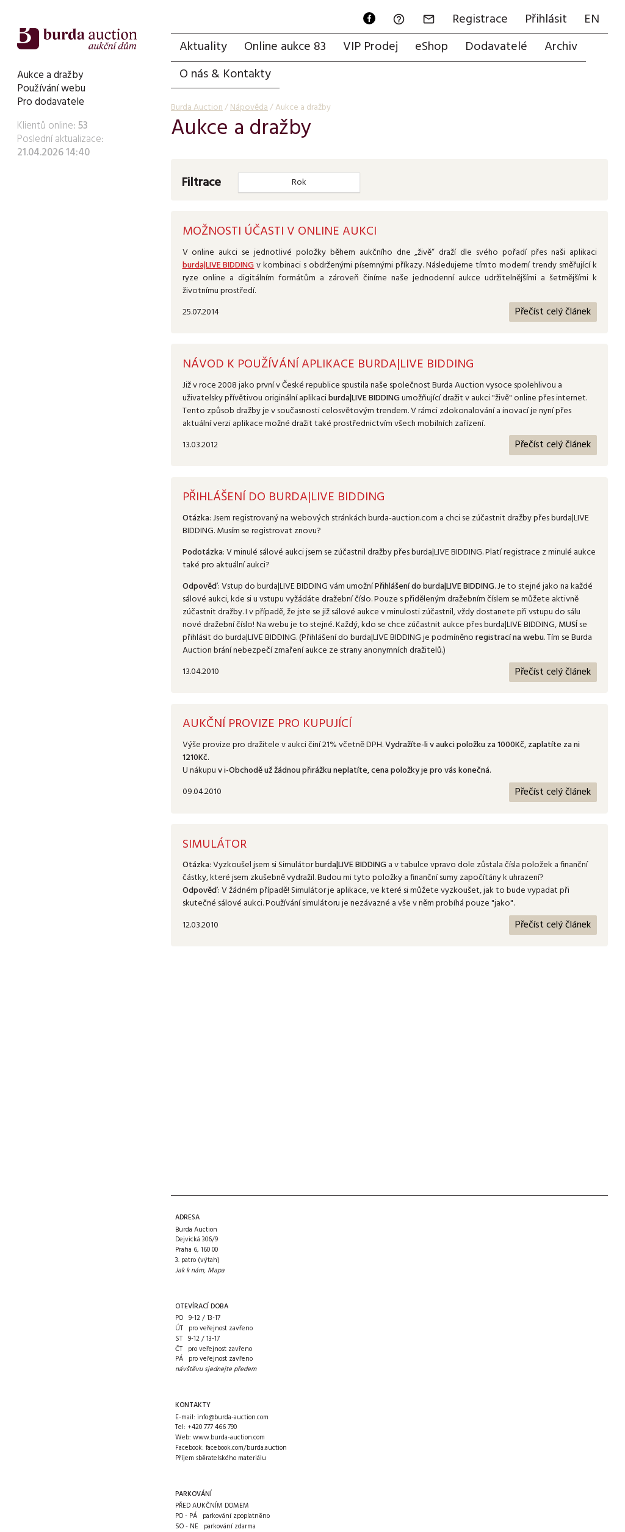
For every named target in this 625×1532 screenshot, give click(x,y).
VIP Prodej (370, 47)
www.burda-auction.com (229, 1437)
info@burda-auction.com (233, 1417)
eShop (431, 47)
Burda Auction (197, 108)
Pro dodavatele (50, 102)
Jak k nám (189, 1270)
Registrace (480, 19)
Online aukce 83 (285, 47)
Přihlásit (546, 19)
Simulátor (214, 844)
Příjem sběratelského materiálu (220, 1458)
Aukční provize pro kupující (267, 724)
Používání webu (51, 88)
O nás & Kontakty (225, 74)
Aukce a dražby (50, 75)
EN (591, 19)
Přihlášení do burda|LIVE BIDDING (283, 497)
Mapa (216, 1270)
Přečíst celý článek (553, 312)
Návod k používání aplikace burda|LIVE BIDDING (328, 364)
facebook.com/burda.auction (246, 1447)
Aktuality (203, 47)
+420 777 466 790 (212, 1427)
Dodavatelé (496, 47)
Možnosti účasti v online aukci (279, 231)
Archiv (560, 47)
